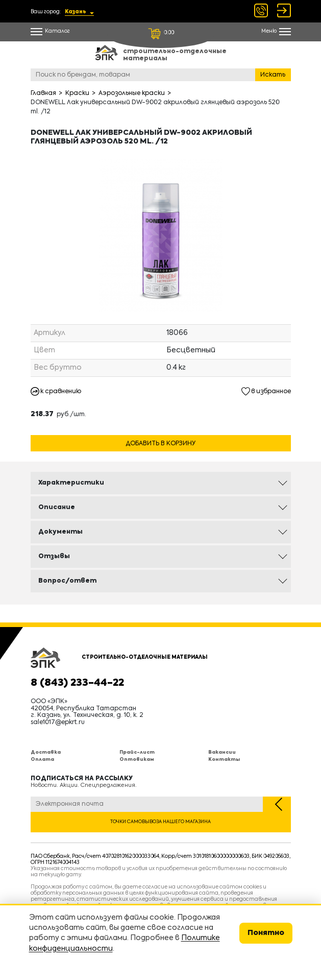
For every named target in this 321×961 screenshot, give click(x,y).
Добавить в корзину (160, 444)
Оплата (42, 759)
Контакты (224, 759)
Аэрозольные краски (131, 93)
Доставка (46, 752)
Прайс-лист (137, 752)
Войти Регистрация (284, 10)
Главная (43, 93)
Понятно (266, 932)
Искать (272, 75)
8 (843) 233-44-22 (77, 683)
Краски (77, 93)
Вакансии (222, 752)
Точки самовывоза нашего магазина (160, 822)
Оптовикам (136, 759)
